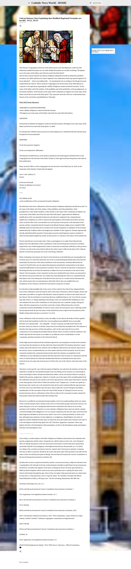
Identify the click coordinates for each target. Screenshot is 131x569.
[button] (20, 26)
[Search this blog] (94, 3)
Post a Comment (23, 562)
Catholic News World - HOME (49, 2)
